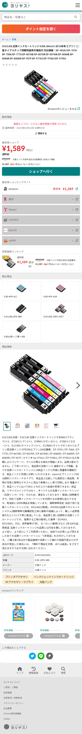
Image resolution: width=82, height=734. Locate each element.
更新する (41, 133)
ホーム (5, 39)
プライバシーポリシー (13, 703)
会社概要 (7, 708)
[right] (77, 385)
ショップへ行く (41, 171)
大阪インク (45, 582)
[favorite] (77, 46)
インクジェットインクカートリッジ (54, 576)
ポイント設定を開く (41, 29)
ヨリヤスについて (11, 682)
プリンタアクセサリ (16, 576)
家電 (14, 39)
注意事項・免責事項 (12, 698)
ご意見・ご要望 (10, 687)
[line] (41, 657)
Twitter (6, 719)
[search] (76, 16)
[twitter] (32, 657)
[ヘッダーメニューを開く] (77, 5)
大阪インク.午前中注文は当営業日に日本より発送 (34, 159)
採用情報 (7, 692)
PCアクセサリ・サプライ (19, 582)
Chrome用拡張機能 (12, 713)
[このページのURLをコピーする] (49, 656)
